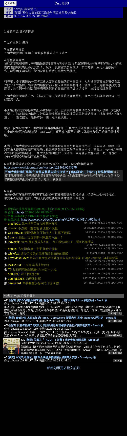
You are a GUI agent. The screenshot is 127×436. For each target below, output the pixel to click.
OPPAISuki (15, 282)
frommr (12, 287)
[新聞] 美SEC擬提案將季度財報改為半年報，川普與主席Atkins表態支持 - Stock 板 (58, 350)
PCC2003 (14, 314)
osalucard (14, 333)
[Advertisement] (63, 46)
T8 (9, 319)
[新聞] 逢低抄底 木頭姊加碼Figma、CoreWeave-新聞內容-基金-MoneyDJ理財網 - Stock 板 (62, 367)
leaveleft (13, 291)
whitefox (13, 303)
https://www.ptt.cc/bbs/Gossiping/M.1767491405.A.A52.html (60, 269)
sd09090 (13, 323)
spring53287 (16, 328)
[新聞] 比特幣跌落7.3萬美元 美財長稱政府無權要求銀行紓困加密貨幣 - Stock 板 (56, 375)
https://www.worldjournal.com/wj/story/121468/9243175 (40, 217)
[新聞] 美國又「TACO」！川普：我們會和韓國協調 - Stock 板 (62, 389)
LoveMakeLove (18, 307)
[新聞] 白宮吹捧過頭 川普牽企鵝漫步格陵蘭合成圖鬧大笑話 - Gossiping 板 (52, 407)
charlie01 (14, 273)
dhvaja (18, 9)
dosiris (12, 278)
